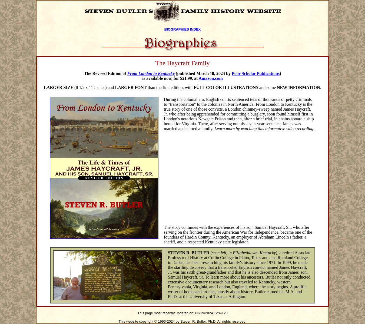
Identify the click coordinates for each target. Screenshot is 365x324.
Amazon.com (210, 78)
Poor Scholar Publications (256, 73)
